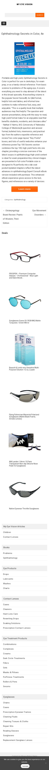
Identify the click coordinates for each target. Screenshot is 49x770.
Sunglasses (8, 735)
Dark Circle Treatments (14, 658)
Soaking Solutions (11, 623)
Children (7, 532)
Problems (7, 553)
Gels (5, 668)
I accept (25, 766)
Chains (6, 703)
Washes (7, 583)
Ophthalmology (19, 200)
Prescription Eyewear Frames (17, 712)
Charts (6, 588)
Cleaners (7, 609)
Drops (6, 574)
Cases (6, 604)
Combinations (9, 644)
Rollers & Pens (10, 682)
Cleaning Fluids (10, 717)
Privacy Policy (26, 756)
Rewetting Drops (11, 618)
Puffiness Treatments (13, 677)
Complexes (8, 649)
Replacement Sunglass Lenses (17, 740)
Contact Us (16, 756)
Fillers (6, 663)
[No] (45, 763)
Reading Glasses (11, 731)
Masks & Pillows (11, 672)
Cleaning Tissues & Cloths (15, 721)
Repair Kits (8, 726)
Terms (35, 756)
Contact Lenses (10, 537)
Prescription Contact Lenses (17, 628)
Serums (6, 686)
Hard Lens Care (10, 614)
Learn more (24, 189)
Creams (7, 653)
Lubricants (8, 579)
